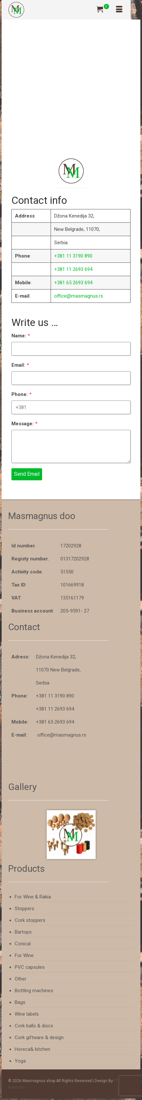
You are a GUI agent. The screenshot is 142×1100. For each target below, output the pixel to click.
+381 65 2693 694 (73, 283)
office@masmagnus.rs (78, 296)
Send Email (27, 472)
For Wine (24, 955)
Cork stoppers (30, 920)
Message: (25, 423)
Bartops (23, 932)
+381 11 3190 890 (73, 256)
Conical (23, 944)
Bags (20, 1002)
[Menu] (119, 10)
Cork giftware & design (39, 1037)
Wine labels (27, 1014)
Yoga (20, 1061)
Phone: (23, 395)
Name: (22, 337)
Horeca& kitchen (32, 1049)
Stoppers (24, 908)
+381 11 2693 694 (73, 269)
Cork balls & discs (34, 1026)
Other (20, 979)
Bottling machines (34, 991)
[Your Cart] (103, 10)
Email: (21, 366)
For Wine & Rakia (33, 897)
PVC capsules (30, 967)
